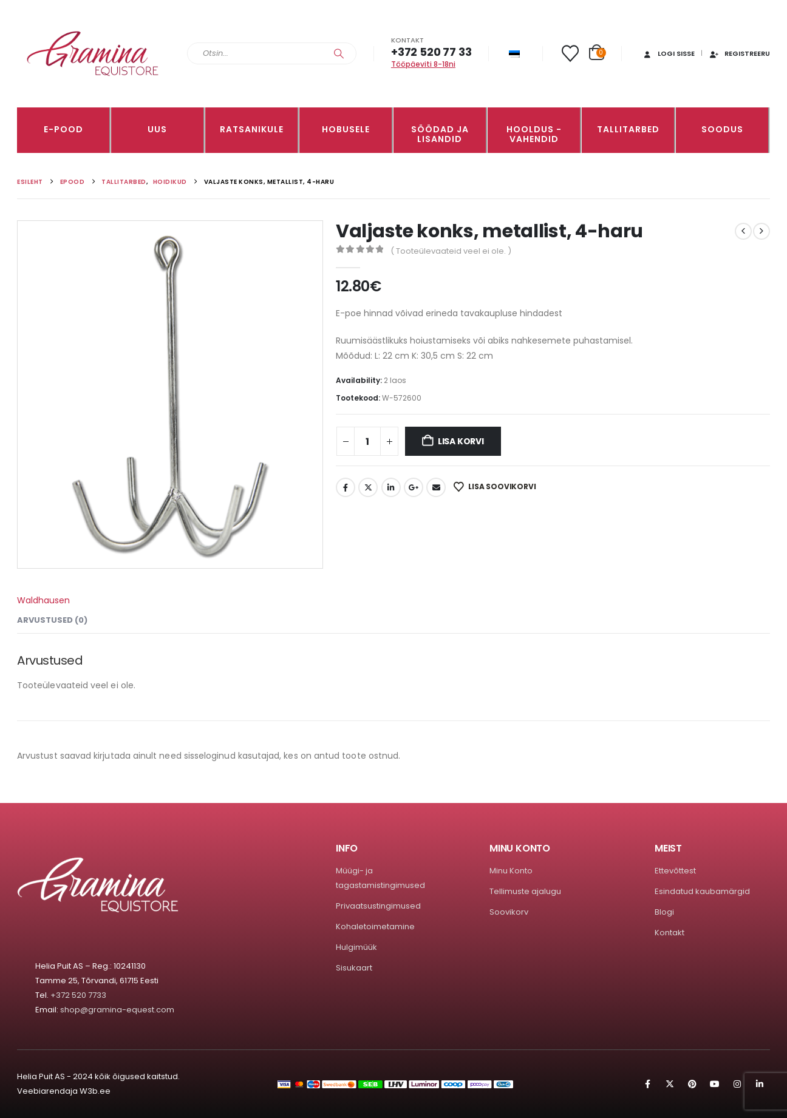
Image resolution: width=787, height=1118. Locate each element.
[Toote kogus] (367, 441)
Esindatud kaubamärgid (702, 891)
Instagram (737, 1084)
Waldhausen (43, 600)
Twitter (368, 487)
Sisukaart (354, 968)
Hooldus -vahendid (534, 134)
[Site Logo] (93, 53)
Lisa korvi (461, 441)
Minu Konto (511, 870)
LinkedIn (391, 487)
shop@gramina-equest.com (117, 1009)
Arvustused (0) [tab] (52, 620)
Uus (157, 129)
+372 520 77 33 (431, 51)
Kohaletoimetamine (375, 926)
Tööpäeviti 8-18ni (423, 64)
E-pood (63, 129)
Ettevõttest (675, 870)
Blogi (664, 912)
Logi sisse (668, 53)
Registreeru (739, 53)
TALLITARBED (628, 129)
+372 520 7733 (78, 995)
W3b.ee (95, 1091)
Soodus (722, 129)
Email (436, 487)
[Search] (339, 53)
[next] (761, 231)
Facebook (345, 487)
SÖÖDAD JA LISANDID (440, 134)
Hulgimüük (356, 947)
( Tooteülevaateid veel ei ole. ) (450, 251)
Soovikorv (508, 912)
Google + (413, 487)
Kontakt (669, 932)
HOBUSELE (346, 129)
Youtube (715, 1084)
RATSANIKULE (252, 129)
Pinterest (692, 1084)
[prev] (743, 231)
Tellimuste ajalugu (525, 891)
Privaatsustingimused (378, 906)
